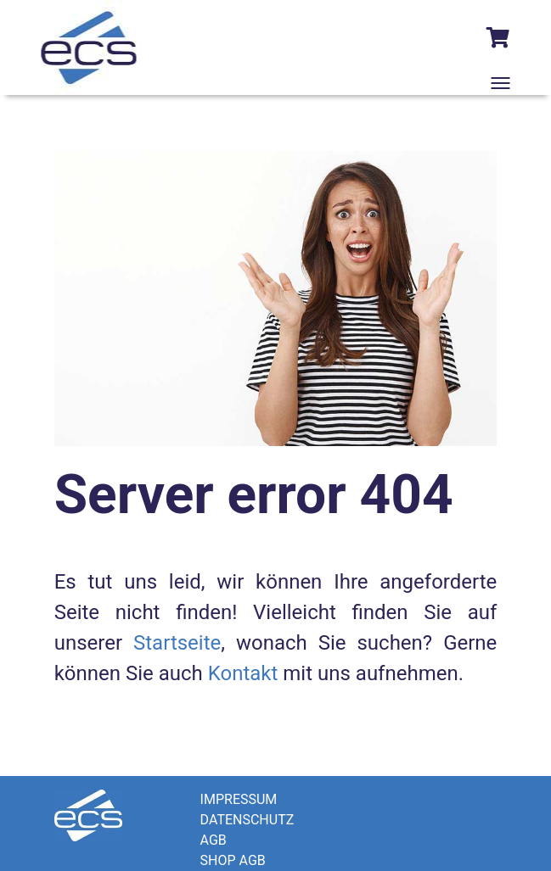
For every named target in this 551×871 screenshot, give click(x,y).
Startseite (177, 643)
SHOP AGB (233, 860)
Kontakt (243, 673)
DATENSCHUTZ (247, 820)
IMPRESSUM (239, 799)
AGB (213, 840)
